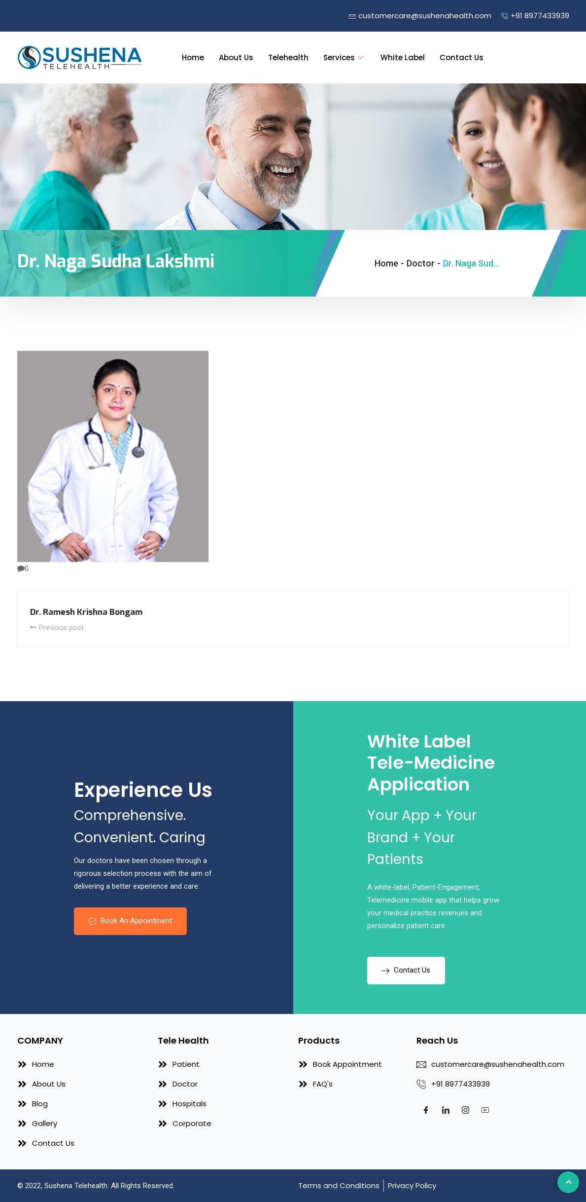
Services (344, 57)
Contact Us (461, 57)
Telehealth (288, 57)
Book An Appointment (130, 920)
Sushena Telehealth (75, 1185)
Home (193, 57)
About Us (236, 57)
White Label (402, 57)
